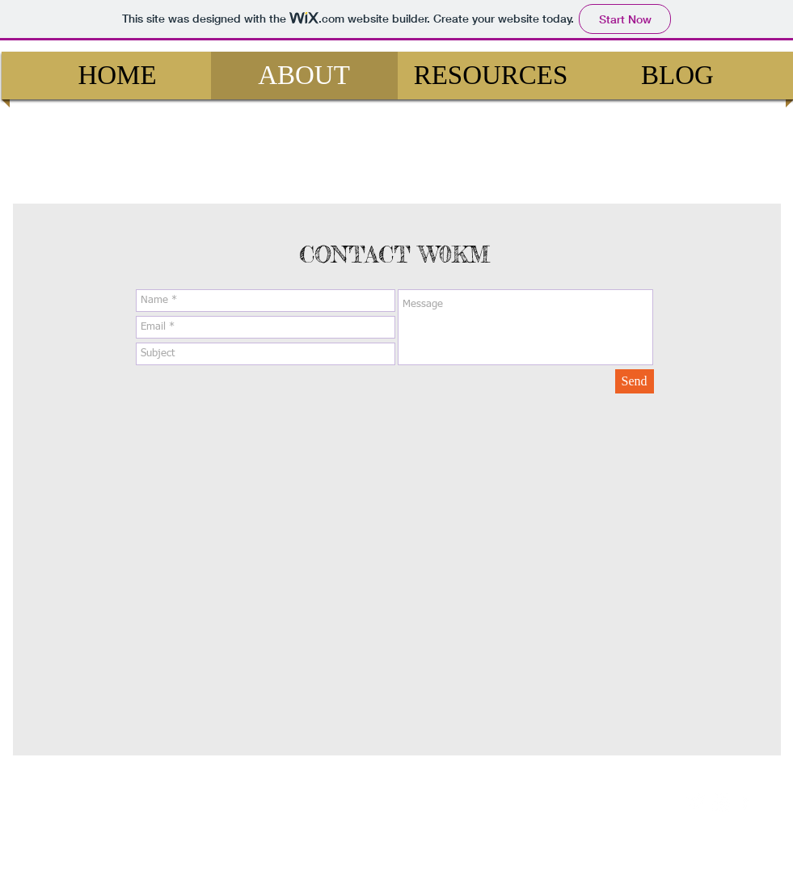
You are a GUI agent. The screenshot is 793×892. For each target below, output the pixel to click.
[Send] (634, 381)
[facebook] (745, 802)
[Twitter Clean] (696, 802)
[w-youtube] (721, 802)
